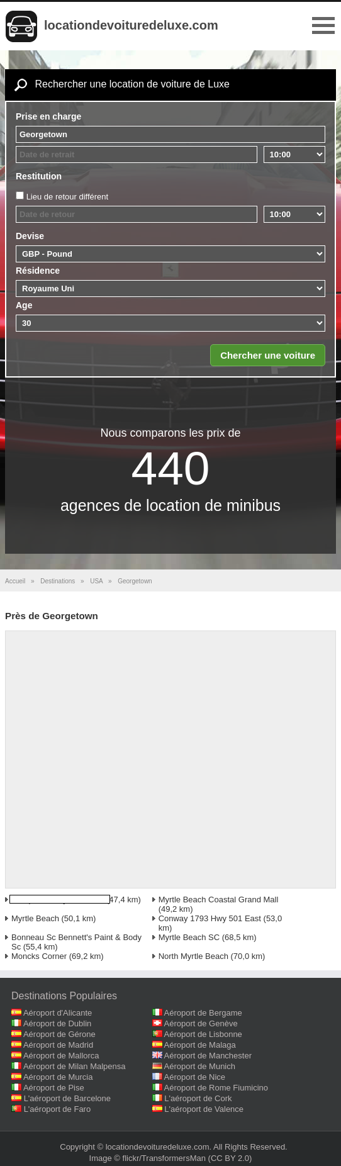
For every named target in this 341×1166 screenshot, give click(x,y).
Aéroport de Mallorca (61, 1055)
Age (24, 305)
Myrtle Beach (35, 918)
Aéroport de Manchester (208, 1055)
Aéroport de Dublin (57, 1023)
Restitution (39, 176)
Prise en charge (48, 116)
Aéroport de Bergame (203, 1012)
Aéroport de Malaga (200, 1045)
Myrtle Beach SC (189, 937)
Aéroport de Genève (201, 1023)
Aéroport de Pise (53, 1087)
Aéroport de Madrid (58, 1045)
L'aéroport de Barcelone (67, 1098)
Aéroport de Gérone (59, 1034)
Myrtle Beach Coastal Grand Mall (219, 899)
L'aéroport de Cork (198, 1098)
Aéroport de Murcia (58, 1077)
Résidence (38, 271)
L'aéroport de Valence (203, 1109)
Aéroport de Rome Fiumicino (216, 1087)
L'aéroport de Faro (57, 1109)
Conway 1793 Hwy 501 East (210, 918)
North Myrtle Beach (193, 956)
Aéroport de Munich (199, 1066)
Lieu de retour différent (67, 196)
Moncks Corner (39, 956)
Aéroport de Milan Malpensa (74, 1066)
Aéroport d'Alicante (57, 1012)
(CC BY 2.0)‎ (230, 1158)
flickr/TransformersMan (164, 1158)
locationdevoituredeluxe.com (131, 25)
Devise (30, 236)
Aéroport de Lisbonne (203, 1034)
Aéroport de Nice (195, 1077)
